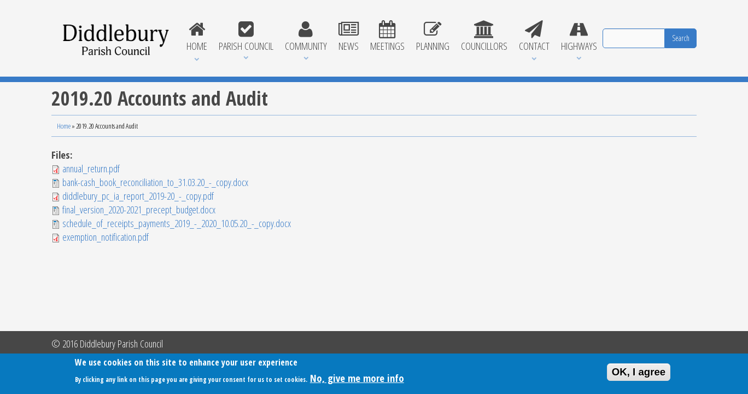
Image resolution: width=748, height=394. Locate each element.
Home (196, 37)
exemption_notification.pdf (105, 237)
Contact (534, 37)
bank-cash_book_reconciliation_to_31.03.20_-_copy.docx (155, 182)
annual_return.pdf (91, 168)
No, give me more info (357, 380)
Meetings (387, 37)
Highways (578, 37)
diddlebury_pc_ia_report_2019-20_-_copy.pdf (138, 195)
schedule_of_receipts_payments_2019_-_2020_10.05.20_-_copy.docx (176, 223)
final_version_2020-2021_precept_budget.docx (138, 209)
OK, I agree (639, 374)
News (348, 37)
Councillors (483, 37)
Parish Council (245, 37)
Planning (432, 37)
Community (305, 37)
